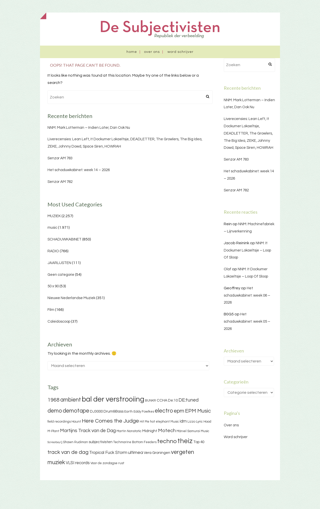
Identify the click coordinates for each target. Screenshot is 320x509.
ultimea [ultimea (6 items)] (135, 452)
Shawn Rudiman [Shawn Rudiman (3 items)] (75, 442)
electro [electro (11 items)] (164, 411)
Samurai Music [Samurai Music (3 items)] (198, 431)
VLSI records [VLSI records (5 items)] (78, 463)
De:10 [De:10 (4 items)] (173, 400)
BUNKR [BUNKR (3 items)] (150, 400)
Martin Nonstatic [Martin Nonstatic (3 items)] (129, 431)
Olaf (227, 269)
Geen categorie (61, 275)
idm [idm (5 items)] (183, 421)
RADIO (53, 251)
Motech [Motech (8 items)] (167, 430)
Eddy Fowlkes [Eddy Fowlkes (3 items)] (144, 411)
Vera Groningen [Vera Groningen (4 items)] (157, 453)
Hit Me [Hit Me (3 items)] (144, 421)
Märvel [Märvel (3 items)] (181, 431)
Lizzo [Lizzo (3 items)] (191, 421)
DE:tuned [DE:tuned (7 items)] (188, 400)
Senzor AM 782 (60, 182)
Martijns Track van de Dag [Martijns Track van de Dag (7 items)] (88, 430)
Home (131, 52)
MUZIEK (54, 216)
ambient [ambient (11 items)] (70, 400)
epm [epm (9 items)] (179, 411)
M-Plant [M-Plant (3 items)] (53, 431)
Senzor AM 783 (60, 158)
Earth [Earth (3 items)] (128, 411)
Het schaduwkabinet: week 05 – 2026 (247, 321)
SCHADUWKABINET (65, 239)
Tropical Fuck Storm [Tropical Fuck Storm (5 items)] (108, 452)
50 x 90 (53, 286)
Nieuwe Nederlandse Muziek (71, 298)
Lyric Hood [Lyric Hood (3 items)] (203, 421)
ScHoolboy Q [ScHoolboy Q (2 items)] (55, 442)
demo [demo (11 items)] (55, 411)
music (52, 227)
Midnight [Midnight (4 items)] (149, 431)
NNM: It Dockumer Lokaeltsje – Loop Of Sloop (247, 250)
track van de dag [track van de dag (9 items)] (68, 452)
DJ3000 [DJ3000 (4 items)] (96, 411)
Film (51, 310)
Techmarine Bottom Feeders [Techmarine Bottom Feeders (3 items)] (134, 442)
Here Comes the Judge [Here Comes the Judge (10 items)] (110, 421)
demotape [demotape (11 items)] (76, 411)
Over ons (152, 52)
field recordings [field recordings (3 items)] (59, 421)
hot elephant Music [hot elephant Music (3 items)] (164, 421)
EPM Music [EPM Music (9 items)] (198, 411)
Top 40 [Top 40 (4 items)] (198, 442)
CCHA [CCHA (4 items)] (162, 400)
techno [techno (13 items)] (167, 441)
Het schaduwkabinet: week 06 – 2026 (247, 295)
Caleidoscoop (59, 321)
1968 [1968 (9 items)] (54, 400)
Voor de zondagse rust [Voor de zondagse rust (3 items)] (107, 463)
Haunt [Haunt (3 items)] (76, 421)
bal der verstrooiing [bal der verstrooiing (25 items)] (113, 399)
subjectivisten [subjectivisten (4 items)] (100, 442)
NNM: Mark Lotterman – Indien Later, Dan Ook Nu (89, 128)
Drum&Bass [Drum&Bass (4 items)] (114, 411)
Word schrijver (181, 52)
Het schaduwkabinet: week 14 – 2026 (79, 170)
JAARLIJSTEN (59, 263)
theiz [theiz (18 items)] (185, 441)
